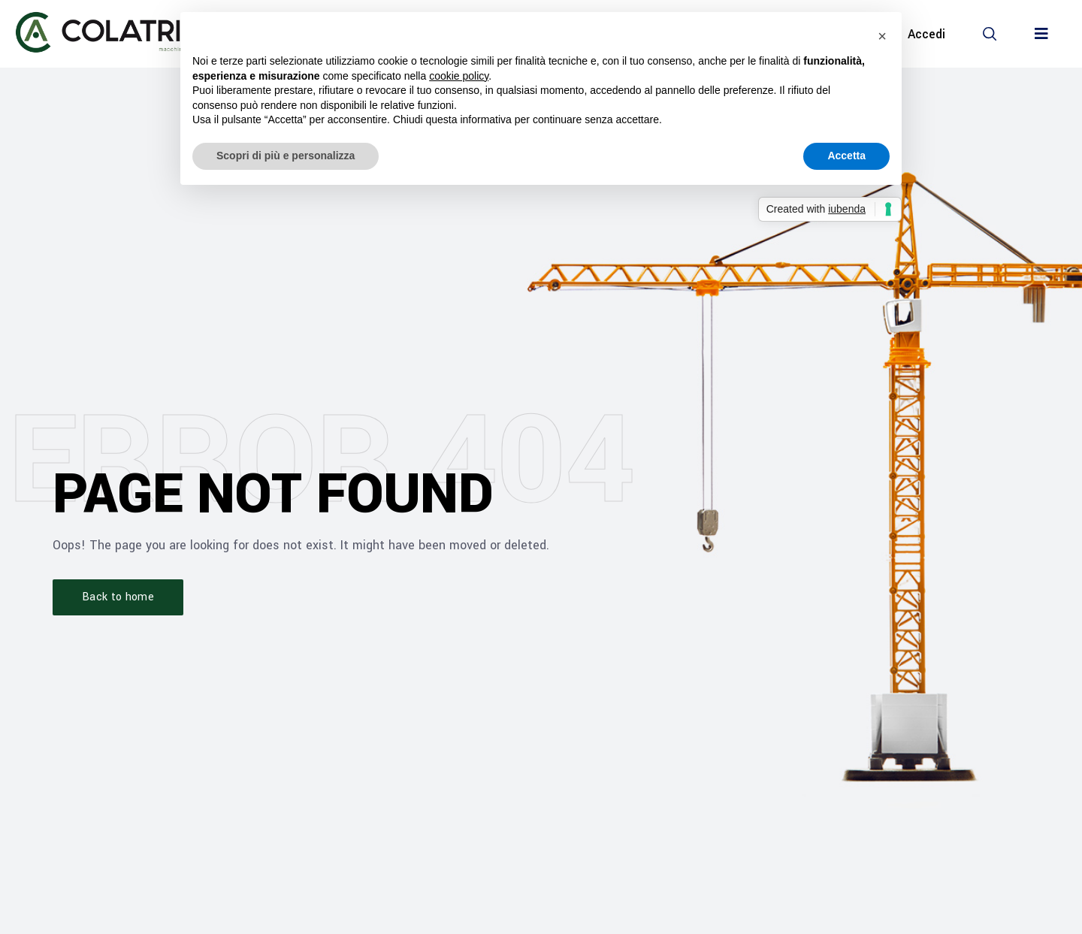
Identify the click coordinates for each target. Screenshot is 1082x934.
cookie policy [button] (458, 76)
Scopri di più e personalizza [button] (285, 156)
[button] (989, 34)
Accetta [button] (846, 156)
